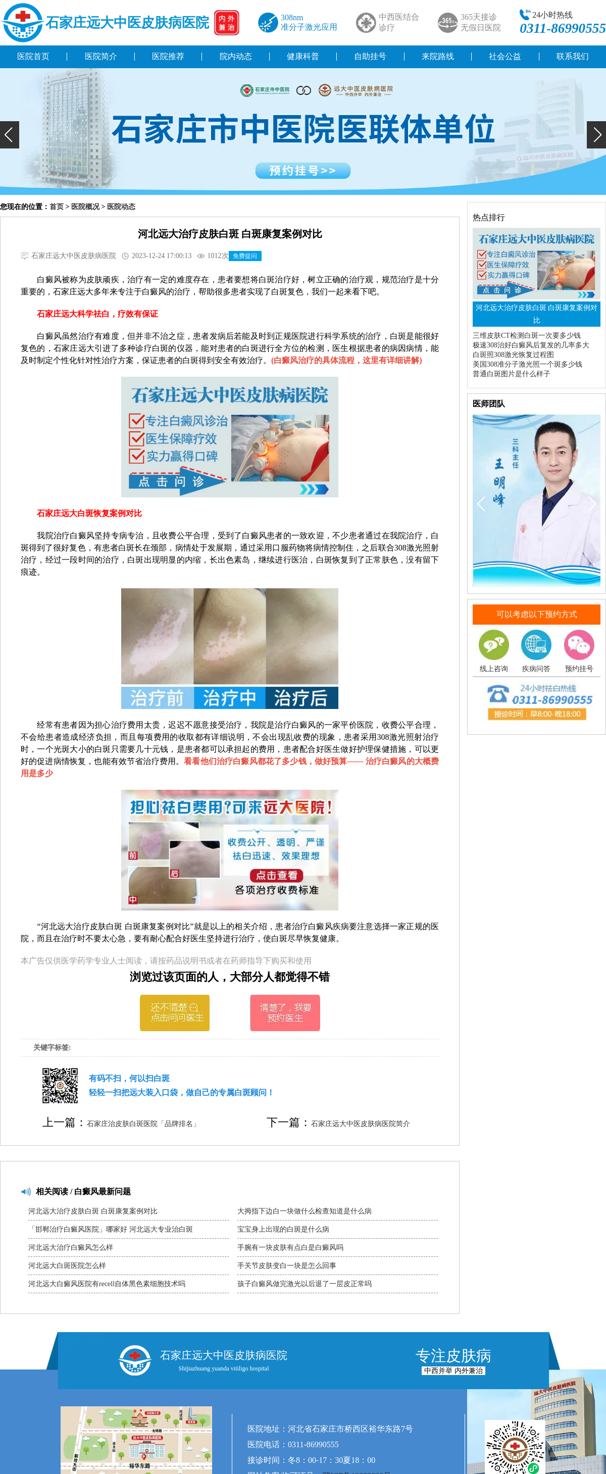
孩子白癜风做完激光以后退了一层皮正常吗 (304, 1284)
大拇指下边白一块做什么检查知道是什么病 (304, 1211)
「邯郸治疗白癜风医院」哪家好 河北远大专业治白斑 (110, 1229)
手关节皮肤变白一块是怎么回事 (286, 1265)
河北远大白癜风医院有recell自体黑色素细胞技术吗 (106, 1284)
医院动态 (121, 207)
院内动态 (236, 56)
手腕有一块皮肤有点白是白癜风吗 (290, 1247)
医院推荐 (168, 56)
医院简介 (101, 56)
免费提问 (245, 256)
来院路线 (438, 56)
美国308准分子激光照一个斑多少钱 (527, 364)
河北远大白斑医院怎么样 (67, 1265)
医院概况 (85, 207)
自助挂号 (370, 56)
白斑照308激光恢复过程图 (513, 355)
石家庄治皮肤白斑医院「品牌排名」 (143, 1124)
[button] (9, 134)
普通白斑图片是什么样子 (511, 374)
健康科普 (303, 56)
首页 (56, 207)
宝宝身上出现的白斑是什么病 (283, 1229)
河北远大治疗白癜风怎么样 (70, 1247)
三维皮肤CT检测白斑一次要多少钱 (527, 335)
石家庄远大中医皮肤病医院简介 (360, 1124)
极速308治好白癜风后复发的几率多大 (531, 345)
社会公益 (505, 56)
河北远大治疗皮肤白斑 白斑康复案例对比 (93, 1211)
